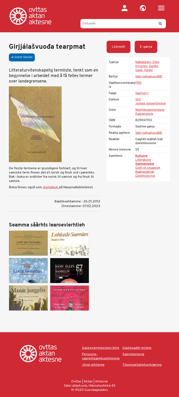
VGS (138, 100)
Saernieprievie (133, 354)
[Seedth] (160, 23)
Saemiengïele (144, 164)
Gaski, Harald (144, 70)
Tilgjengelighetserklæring (142, 365)
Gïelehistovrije (145, 176)
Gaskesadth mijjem (137, 348)
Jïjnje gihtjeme (93, 365)
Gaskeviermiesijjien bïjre (100, 348)
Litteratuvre (143, 160)
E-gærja (146, 47)
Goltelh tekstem (22, 57)
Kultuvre (141, 156)
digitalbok (51, 187)
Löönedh (118, 47)
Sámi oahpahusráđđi (148, 77)
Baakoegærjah (144, 172)
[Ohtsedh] (123, 23)
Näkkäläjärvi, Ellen (147, 62)
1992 (138, 83)
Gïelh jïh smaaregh (147, 168)
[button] (143, 8)
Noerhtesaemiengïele (149, 110)
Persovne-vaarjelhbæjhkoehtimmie (101, 356)
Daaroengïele (144, 114)
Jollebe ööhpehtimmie (150, 104)
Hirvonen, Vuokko (146, 66)
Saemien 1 (142, 93)
